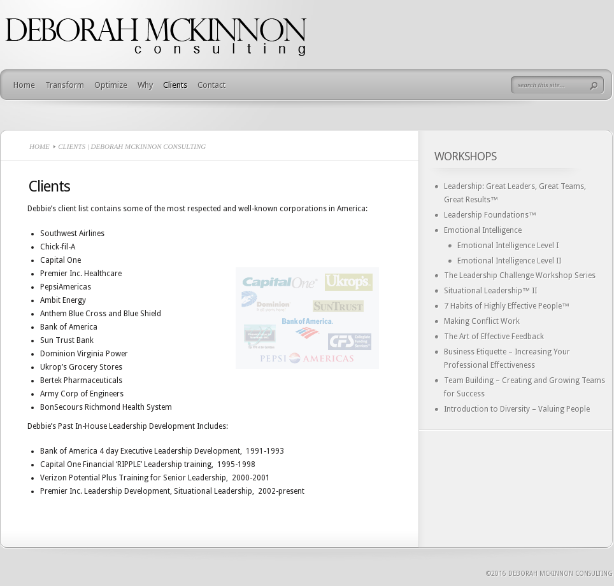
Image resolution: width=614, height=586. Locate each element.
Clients (175, 85)
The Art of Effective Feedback (494, 336)
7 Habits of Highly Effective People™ (506, 306)
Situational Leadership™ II (490, 290)
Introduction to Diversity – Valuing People (517, 409)
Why (145, 85)
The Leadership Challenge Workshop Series (520, 275)
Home (24, 85)
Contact (211, 85)
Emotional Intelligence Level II (509, 260)
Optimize (110, 85)
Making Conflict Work (482, 321)
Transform (64, 85)
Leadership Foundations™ (490, 215)
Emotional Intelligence (483, 230)
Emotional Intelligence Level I (508, 245)
